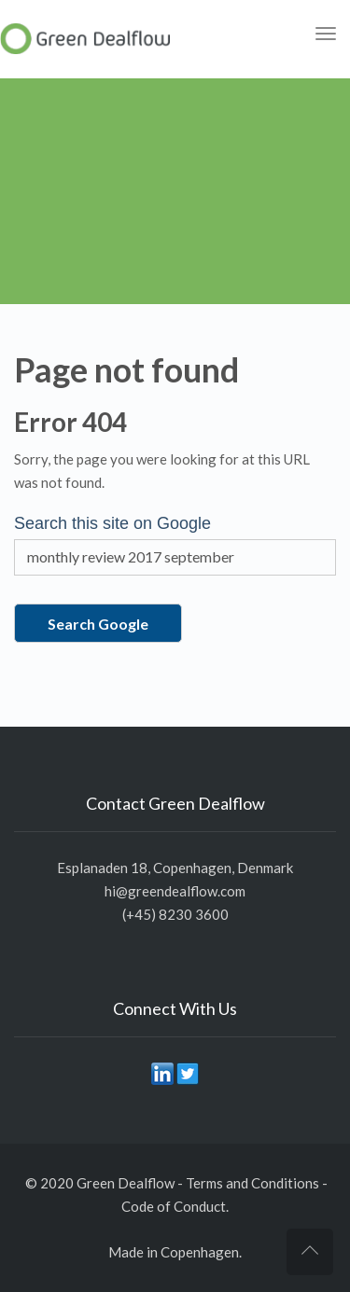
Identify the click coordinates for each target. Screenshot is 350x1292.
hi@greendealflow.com (175, 890)
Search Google (98, 623)
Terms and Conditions (252, 1182)
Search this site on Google (112, 523)
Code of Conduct (173, 1206)
